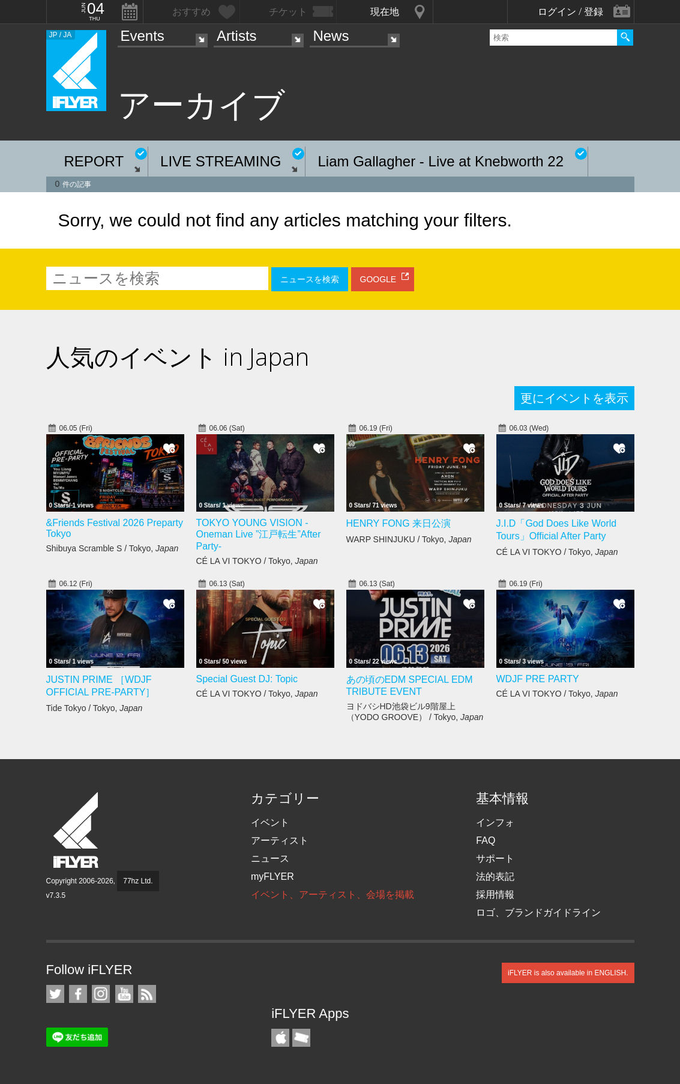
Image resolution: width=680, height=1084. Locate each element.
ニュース (270, 858)
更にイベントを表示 (574, 398)
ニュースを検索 (309, 279)
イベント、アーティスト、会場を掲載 (332, 894)
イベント (270, 822)
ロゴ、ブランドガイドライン (538, 912)
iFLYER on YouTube (124, 994)
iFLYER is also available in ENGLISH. (568, 973)
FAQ (485, 840)
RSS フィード (147, 994)
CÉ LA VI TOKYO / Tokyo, (257, 561)
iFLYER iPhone (280, 1038)
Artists (237, 36)
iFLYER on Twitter (55, 994)
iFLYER (77, 830)
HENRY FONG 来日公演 (398, 523)
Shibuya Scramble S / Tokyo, (112, 548)
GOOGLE (378, 279)
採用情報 (495, 894)
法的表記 (495, 876)
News (331, 36)
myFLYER (272, 876)
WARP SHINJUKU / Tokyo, (409, 539)
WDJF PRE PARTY (537, 679)
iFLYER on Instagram (101, 994)
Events (142, 36)
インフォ (495, 822)
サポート (495, 858)
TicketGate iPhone (301, 1038)
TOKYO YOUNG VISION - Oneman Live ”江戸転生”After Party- (258, 534)
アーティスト (279, 840)
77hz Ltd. (137, 881)
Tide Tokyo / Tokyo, (94, 708)
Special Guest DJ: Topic (247, 679)
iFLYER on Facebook (78, 994)
